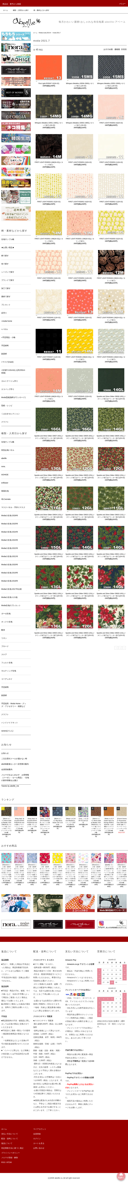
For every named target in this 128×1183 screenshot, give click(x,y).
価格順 (117, 49)
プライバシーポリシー (10, 1153)
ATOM (9, 1162)
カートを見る (38, 1143)
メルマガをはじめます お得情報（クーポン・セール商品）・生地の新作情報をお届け (15, 777)
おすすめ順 (108, 49)
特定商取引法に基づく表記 (12, 1148)
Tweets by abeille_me (10, 786)
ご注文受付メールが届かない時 (14, 759)
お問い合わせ (38, 1148)
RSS (3, 1162)
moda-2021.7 (57, 32)
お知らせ (5, 753)
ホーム (5, 10)
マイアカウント (39, 1129)
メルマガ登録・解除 (9, 1158)
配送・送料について (9, 1139)
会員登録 (37, 1134)
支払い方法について (9, 1134)
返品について (6, 1143)
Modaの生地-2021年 (45, 32)
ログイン (37, 1139)
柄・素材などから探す (39, 10)
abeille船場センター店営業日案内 (15, 764)
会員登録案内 (6, 769)
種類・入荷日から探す (19, 10)
